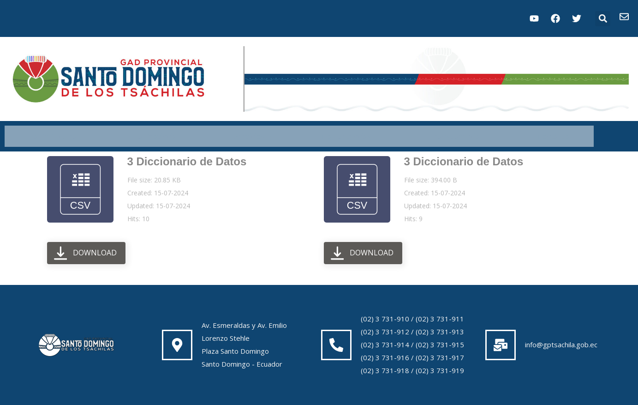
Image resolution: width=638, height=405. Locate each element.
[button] (602, 18)
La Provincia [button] (159, 136)
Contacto (553, 136)
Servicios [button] (253, 136)
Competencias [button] (350, 136)
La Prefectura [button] (57, 136)
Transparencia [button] (458, 136)
